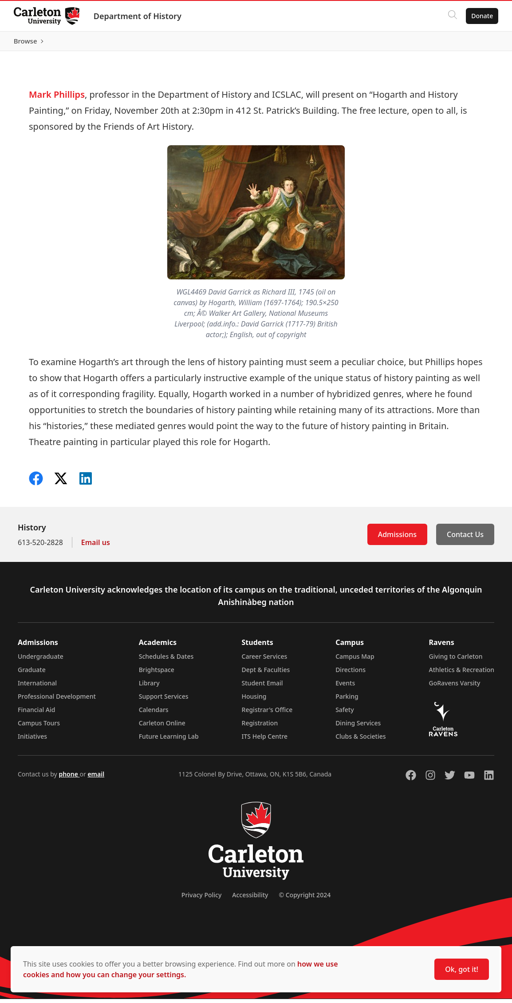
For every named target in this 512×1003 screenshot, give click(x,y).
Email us (95, 546)
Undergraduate (40, 660)
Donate (481, 16)
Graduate (32, 673)
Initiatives (32, 740)
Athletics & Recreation (461, 673)
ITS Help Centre (265, 740)
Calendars (154, 713)
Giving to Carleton (456, 660)
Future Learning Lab (169, 740)
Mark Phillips (57, 98)
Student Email (262, 687)
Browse (480, 43)
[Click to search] (452, 16)
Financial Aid (36, 713)
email (95, 778)
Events (345, 687)
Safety (344, 713)
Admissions (397, 538)
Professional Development (57, 700)
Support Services (164, 700)
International (37, 687)
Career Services (265, 660)
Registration (260, 727)
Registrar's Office (267, 713)
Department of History (138, 16)
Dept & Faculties (266, 673)
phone (69, 778)
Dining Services (358, 727)
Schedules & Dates (166, 660)
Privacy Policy (201, 899)
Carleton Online (162, 727)
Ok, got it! (461, 969)
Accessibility (250, 899)
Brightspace (156, 673)
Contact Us (465, 538)
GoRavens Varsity (454, 687)
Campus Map (354, 660)
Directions (350, 673)
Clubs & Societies (360, 740)
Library (149, 687)
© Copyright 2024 (305, 899)
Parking (346, 700)
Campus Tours (39, 727)
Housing (254, 700)
